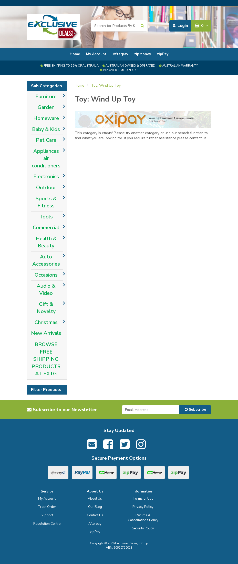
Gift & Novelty (46, 308)
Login (180, 25)
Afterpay (120, 54)
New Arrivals (46, 333)
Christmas (46, 322)
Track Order (47, 507)
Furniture (46, 96)
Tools (46, 216)
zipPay (162, 54)
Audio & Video (46, 290)
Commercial (46, 227)
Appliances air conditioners (46, 158)
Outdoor (46, 187)
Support (47, 515)
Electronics (46, 176)
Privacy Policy (142, 507)
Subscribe (195, 409)
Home (75, 54)
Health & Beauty (46, 242)
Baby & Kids (46, 129)
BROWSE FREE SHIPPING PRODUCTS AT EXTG (46, 359)
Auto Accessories (46, 260)
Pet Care (46, 140)
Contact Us (95, 515)
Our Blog (95, 507)
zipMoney (142, 54)
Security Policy (143, 528)
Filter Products (46, 390)
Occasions (46, 274)
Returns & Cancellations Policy (143, 517)
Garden (46, 107)
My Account (96, 54)
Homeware (46, 118)
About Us (95, 498)
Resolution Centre (46, 523)
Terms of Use (143, 498)
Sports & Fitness (46, 202)
